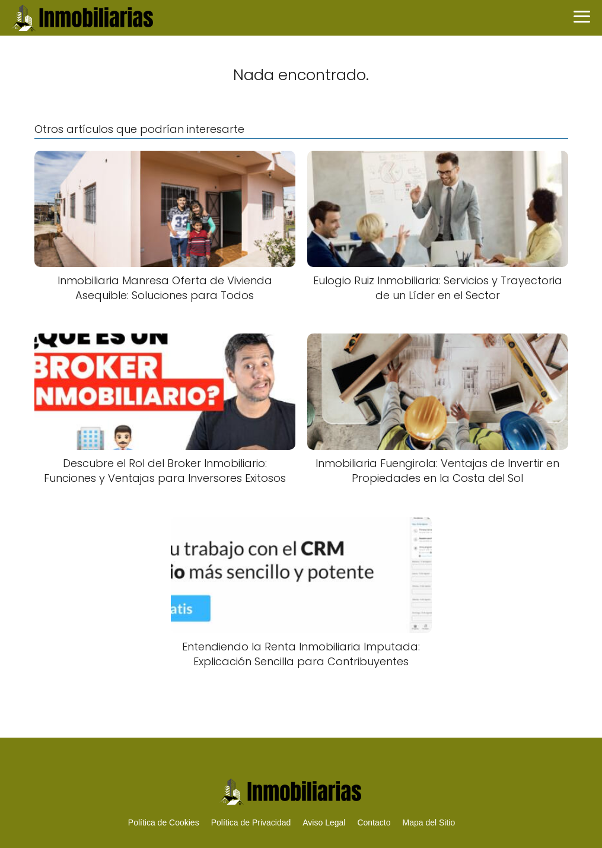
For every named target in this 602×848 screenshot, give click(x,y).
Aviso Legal (323, 822)
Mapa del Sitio (428, 822)
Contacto (373, 822)
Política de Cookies (163, 822)
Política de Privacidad (251, 822)
